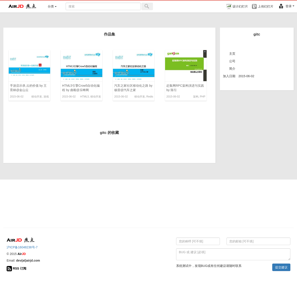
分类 (52, 6)
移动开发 (36, 96)
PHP (202, 96)
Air (21, 254)
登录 (286, 6)
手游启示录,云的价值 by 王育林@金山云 (28, 88)
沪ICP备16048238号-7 (22, 247)
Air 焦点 (22, 6)
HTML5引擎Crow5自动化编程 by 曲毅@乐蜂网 (81, 88)
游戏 (46, 96)
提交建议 (281, 267)
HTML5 (84, 96)
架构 (195, 96)
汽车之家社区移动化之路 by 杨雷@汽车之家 (133, 88)
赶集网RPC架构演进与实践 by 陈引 (185, 88)
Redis (149, 96)
